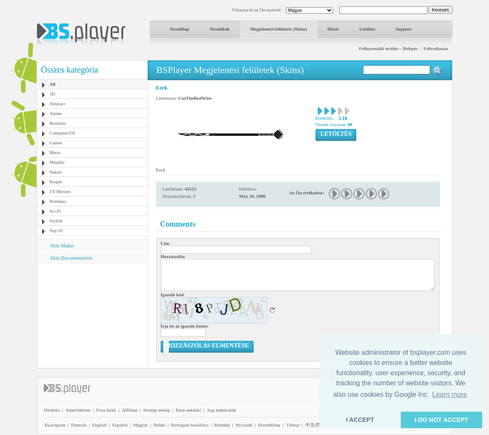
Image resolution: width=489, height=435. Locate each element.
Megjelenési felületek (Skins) (278, 28)
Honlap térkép (156, 410)
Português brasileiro (189, 424)
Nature (56, 171)
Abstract (57, 103)
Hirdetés (52, 410)
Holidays (58, 201)
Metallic (57, 162)
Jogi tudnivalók (221, 410)
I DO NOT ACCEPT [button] (442, 419)
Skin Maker (62, 246)
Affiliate (129, 410)
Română (222, 424)
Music (55, 152)
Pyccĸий (243, 424)
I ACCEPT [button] (360, 419)
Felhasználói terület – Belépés (388, 48)
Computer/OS (62, 132)
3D (52, 93)
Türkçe (292, 424)
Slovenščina (269, 424)
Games (56, 142)
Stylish (56, 220)
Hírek (333, 28)
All (53, 84)
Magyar (140, 424)
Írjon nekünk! (188, 410)
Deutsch (79, 424)
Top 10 (56, 230)
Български (55, 424)
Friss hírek (106, 410)
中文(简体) (316, 424)
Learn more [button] (449, 394)
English (99, 424)
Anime (56, 113)
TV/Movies (60, 191)
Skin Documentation (71, 258)
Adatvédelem (77, 410)
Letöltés (367, 28)
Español (119, 424)
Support (403, 28)
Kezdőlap (180, 28)
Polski (159, 424)
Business (58, 123)
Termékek (219, 28)
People (56, 181)
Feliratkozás (435, 48)
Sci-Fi (55, 210)
